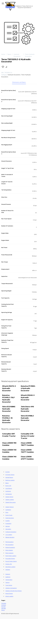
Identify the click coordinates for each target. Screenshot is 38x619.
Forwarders (8, 523)
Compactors (8, 494)
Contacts (3, 605)
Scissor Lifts (8, 564)
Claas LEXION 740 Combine (9, 458)
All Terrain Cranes (9, 474)
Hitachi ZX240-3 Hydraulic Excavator (28, 397)
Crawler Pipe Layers (10, 502)
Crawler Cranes (9, 496)
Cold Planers (8, 488)
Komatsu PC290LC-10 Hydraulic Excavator (7, 419)
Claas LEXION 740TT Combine (27, 451)
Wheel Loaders (9, 596)
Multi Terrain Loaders (10, 555)
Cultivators (8, 509)
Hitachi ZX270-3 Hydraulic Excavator (9, 388)
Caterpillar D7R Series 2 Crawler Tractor (27, 436)
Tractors (7, 582)
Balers (7, 483)
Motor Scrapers (9, 553)
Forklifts (7, 520)
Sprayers (7, 574)
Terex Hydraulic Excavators (30, 55)
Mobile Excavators (10, 547)
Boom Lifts (8, 485)
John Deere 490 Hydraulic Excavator (27, 409)
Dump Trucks (8, 515)
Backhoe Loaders (9, 480)
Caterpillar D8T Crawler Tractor (9, 435)
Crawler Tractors (9, 507)
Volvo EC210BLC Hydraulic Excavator (27, 418)
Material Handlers (9, 537)
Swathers (7, 577)
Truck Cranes (8, 585)
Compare (3, 603)
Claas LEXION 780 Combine (9, 444)
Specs (9, 54)
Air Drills (7, 472)
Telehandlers (8, 579)
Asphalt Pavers (9, 477)
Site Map (3, 608)
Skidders (7, 569)
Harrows (7, 526)
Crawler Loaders (9, 499)
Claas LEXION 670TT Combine (27, 458)
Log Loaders (8, 534)
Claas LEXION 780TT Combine (27, 444)
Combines (8, 491)
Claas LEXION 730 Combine (9, 451)
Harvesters (8, 529)
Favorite (3, 606)
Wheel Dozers (9, 593)
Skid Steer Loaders (10, 566)
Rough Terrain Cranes (11, 561)
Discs (6, 512)
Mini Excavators (9, 544)
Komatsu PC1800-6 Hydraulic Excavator (28, 388)
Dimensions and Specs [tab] (19, 82)
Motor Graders (9, 550)
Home (3, 54)
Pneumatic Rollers (10, 558)
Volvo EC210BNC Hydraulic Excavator (8, 409)
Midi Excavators (9, 542)
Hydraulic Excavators (17, 55)
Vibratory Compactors (11, 588)
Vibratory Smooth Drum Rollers (13, 590)
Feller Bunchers (9, 518)
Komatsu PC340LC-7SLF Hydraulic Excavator (8, 398)
